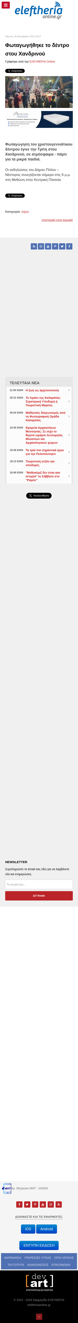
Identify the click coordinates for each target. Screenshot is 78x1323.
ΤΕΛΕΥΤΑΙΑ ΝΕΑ (25, 383)
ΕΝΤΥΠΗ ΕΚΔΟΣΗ (39, 1245)
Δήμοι (25, 211)
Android (46, 1229)
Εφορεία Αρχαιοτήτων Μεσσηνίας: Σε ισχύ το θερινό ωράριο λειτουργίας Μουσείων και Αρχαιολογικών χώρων (44, 435)
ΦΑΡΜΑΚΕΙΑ (12, 1257)
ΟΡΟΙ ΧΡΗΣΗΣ (64, 1257)
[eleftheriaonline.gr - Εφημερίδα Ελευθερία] (39, 10)
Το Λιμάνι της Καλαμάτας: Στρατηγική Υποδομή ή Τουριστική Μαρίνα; (43, 401)
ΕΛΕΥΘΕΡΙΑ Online (42, 61)
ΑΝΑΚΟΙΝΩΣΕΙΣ (38, 1264)
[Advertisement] (39, 611)
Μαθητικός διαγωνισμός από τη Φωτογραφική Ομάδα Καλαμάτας (46, 416)
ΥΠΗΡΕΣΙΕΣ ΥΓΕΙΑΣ (37, 1257)
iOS (28, 1229)
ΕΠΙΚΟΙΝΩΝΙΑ (61, 1264)
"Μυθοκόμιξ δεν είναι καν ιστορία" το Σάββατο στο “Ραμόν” (43, 476)
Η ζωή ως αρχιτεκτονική (42, 390)
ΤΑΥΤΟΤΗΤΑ (15, 1264)
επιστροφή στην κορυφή (57, 220)
